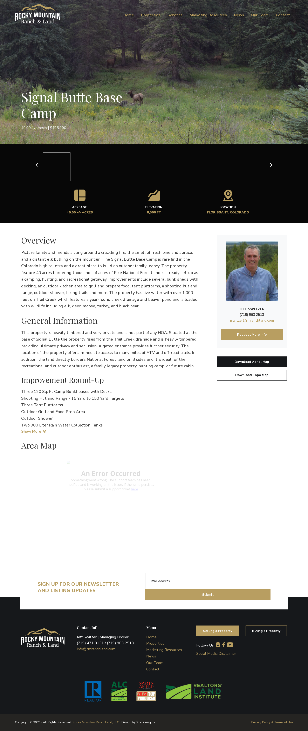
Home (151, 637)
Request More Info (252, 334)
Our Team (154, 662)
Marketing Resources (164, 649)
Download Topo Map (251, 375)
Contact (152, 669)
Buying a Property (266, 631)
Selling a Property (217, 631)
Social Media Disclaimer (216, 653)
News (151, 656)
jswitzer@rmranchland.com (252, 320)
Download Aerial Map (252, 362)
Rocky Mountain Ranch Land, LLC (96, 722)
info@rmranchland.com (96, 649)
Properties (155, 643)
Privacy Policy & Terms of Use (272, 722)
